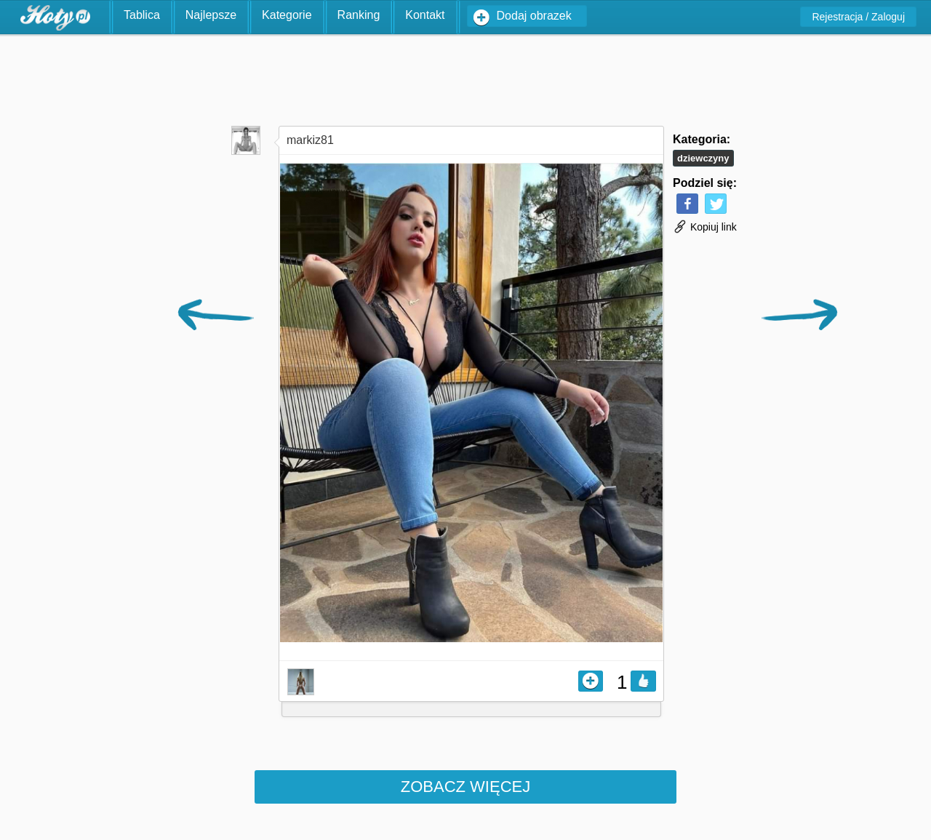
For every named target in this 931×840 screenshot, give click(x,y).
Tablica (142, 15)
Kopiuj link (705, 227)
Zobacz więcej (465, 786)
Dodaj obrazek (534, 15)
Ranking (358, 15)
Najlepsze (210, 15)
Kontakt (424, 15)
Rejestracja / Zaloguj (858, 17)
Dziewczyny (703, 158)
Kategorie (287, 15)
